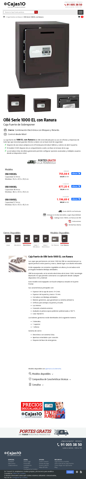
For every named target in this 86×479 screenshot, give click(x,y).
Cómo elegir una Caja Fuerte (63, 465)
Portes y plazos (44, 465)
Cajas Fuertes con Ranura (14, 17)
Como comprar (44, 461)
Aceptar (70, 472)
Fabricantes (11, 463)
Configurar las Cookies (30, 469)
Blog (56, 467)
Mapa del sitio (43, 467)
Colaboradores (12, 465)
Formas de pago (44, 463)
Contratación (28, 465)
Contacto (11, 461)
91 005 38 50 (74, 4)
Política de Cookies (19, 473)
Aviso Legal (27, 461)
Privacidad (27, 463)
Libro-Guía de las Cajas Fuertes (64, 463)
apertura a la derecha (53, 369)
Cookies (26, 467)
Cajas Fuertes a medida (62, 461)
